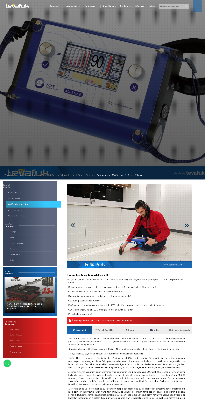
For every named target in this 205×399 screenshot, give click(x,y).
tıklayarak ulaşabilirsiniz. (169, 368)
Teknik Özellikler (104, 330)
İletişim (152, 6)
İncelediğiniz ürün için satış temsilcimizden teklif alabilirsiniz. (103, 320)
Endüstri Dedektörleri (19, 204)
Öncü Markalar (109, 6)
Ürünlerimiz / (34, 175)
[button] (56, 277)
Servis (12, 237)
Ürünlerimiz (73, 6)
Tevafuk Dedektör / (15, 175)
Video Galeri (15, 340)
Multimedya (91, 6)
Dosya (129, 330)
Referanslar (139, 6)
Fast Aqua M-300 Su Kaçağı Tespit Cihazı (119, 175)
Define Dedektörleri (16, 198)
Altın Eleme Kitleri (15, 210)
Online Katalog (16, 335)
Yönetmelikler (15, 352)
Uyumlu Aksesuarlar (180, 330)
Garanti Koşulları (17, 243)
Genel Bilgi (79, 330)
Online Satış (15, 254)
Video (154, 330)
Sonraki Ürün (15, 192)
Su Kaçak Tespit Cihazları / (82, 175)
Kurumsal (55, 6)
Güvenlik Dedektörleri (17, 216)
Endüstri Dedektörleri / (55, 175)
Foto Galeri (14, 329)
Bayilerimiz (125, 6)
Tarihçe (13, 232)
